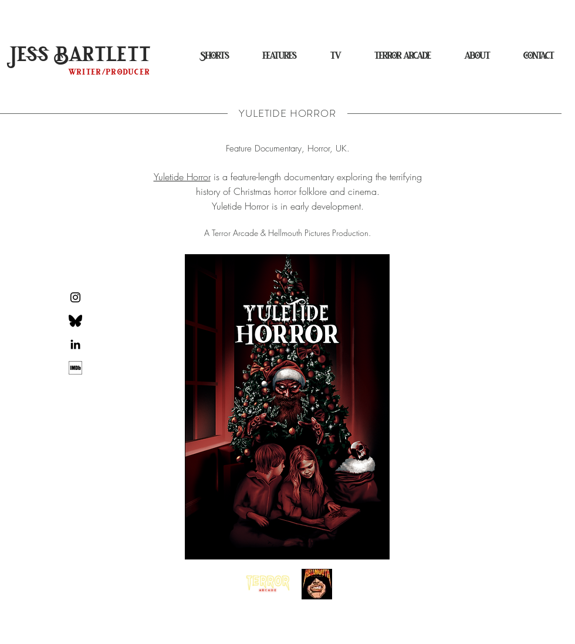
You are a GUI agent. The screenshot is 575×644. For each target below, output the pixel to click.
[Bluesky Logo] (75, 321)
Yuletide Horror (182, 176)
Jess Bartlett (81, 55)
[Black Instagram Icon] (75, 297)
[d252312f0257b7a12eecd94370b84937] (75, 368)
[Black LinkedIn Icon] (75, 344)
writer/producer (110, 72)
